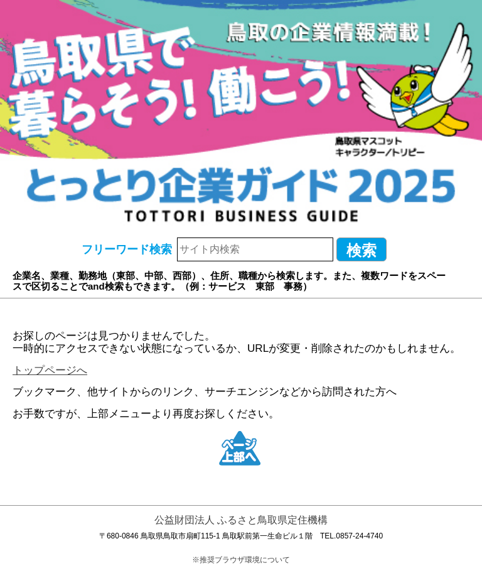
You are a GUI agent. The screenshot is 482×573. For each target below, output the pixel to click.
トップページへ (50, 370)
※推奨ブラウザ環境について (241, 559)
